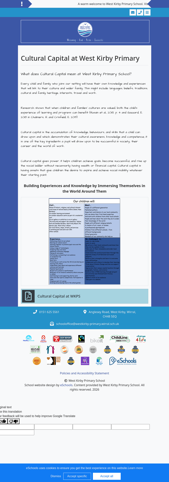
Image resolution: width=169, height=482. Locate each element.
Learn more (135, 468)
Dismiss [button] (56, 476)
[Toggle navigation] (146, 12)
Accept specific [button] (77, 476)
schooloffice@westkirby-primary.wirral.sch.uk (87, 324)
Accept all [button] (106, 476)
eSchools (66, 385)
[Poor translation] (13, 421)
